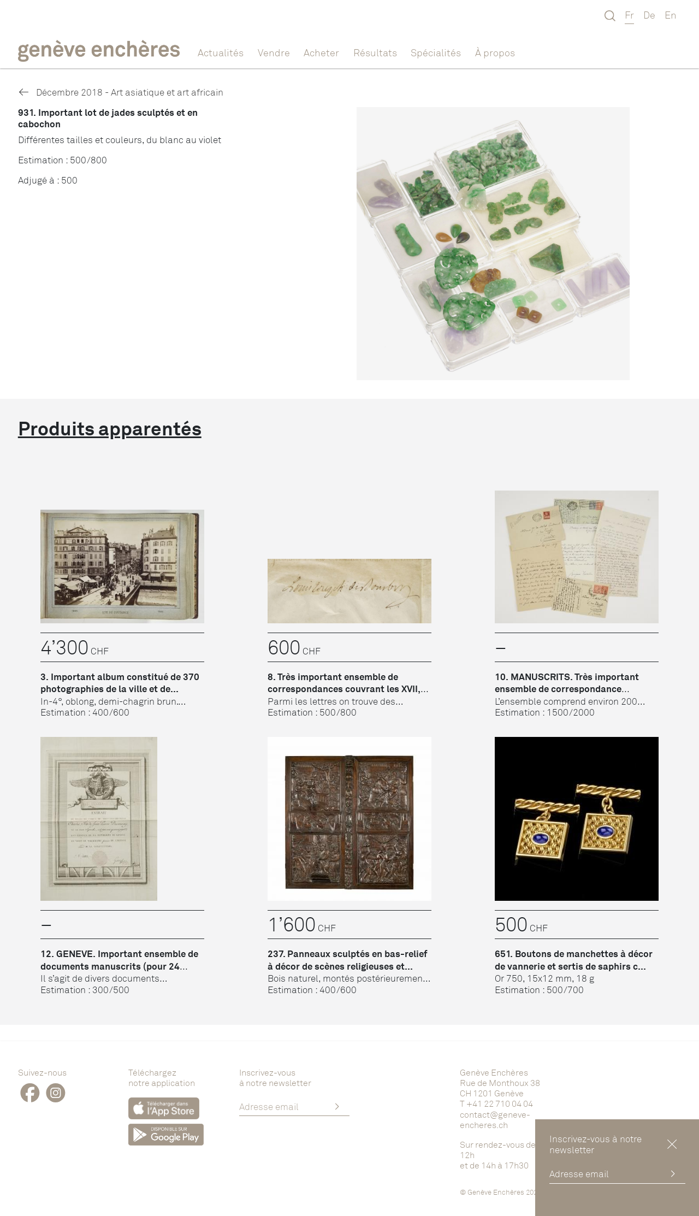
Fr (629, 15)
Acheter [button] (321, 52)
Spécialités (436, 52)
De (649, 15)
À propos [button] (495, 52)
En (671, 15)
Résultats (375, 52)
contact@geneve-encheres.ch (495, 1119)
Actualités (221, 52)
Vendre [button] (274, 52)
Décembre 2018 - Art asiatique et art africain (120, 92)
